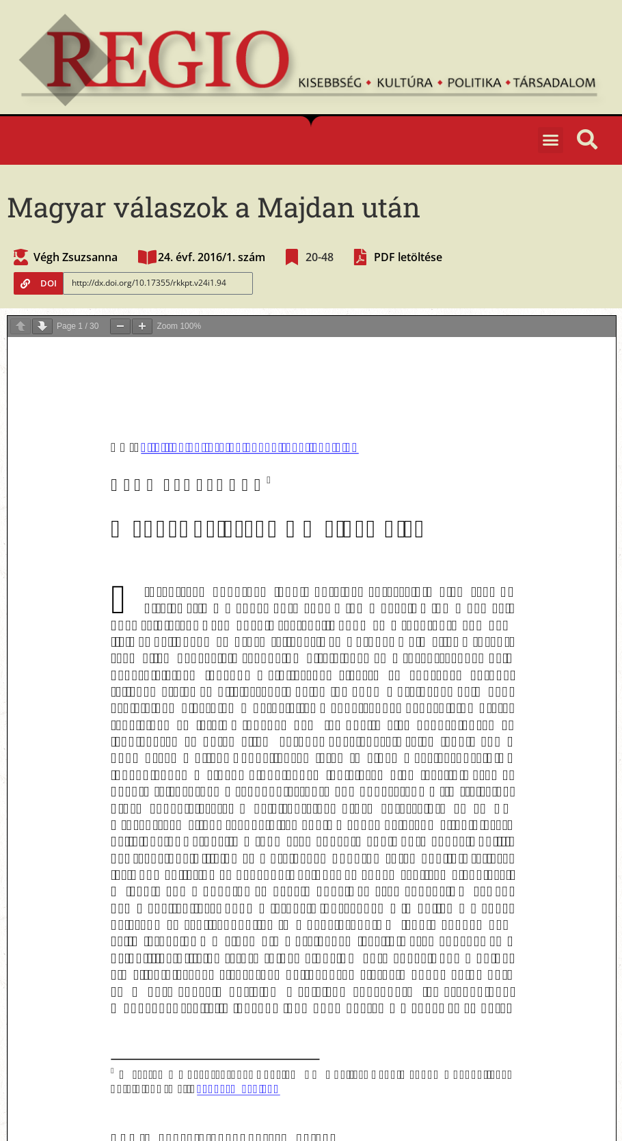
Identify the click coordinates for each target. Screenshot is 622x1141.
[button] (551, 140)
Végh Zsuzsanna (75, 257)
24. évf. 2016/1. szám (211, 257)
